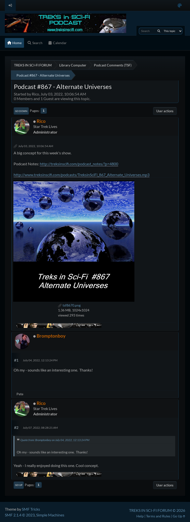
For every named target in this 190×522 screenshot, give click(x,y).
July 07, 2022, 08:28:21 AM (40, 427)
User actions (164, 111)
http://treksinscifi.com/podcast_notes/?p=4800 (79, 163)
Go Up (18, 484)
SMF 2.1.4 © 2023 (20, 515)
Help (140, 516)
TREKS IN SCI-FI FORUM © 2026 (157, 510)
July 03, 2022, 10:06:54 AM (35, 146)
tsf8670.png (69, 305)
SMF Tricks (31, 509)
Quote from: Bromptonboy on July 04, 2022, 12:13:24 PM (54, 440)
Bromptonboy (51, 336)
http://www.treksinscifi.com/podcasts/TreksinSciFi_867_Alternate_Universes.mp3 (81, 174)
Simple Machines (50, 515)
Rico (41, 121)
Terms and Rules (158, 516)
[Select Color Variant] (179, 5)
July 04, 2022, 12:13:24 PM (40, 360)
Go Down (21, 111)
